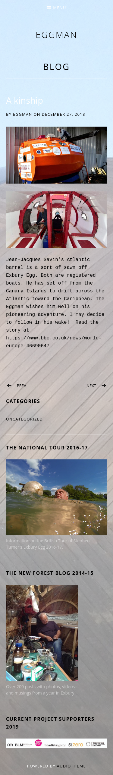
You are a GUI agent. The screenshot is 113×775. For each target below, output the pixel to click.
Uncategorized (24, 419)
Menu (59, 7)
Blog (56, 66)
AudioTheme (71, 766)
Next (91, 385)
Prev (21, 385)
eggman (56, 34)
